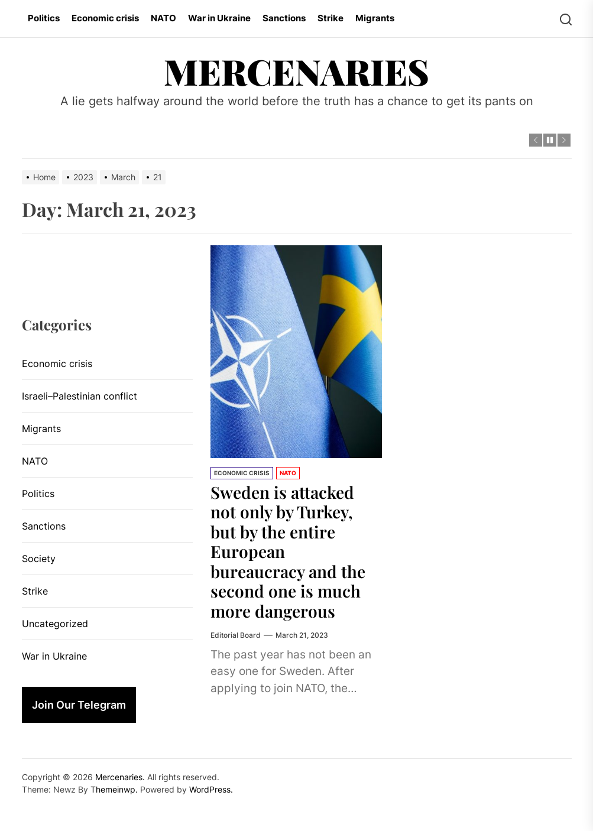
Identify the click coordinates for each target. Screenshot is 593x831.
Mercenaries (296, 71)
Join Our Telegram (79, 705)
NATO (163, 18)
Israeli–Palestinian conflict (79, 396)
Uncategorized (55, 623)
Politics (44, 18)
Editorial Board (235, 635)
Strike (330, 18)
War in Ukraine (219, 18)
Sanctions (284, 18)
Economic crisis (105, 18)
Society (39, 558)
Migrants (374, 18)
